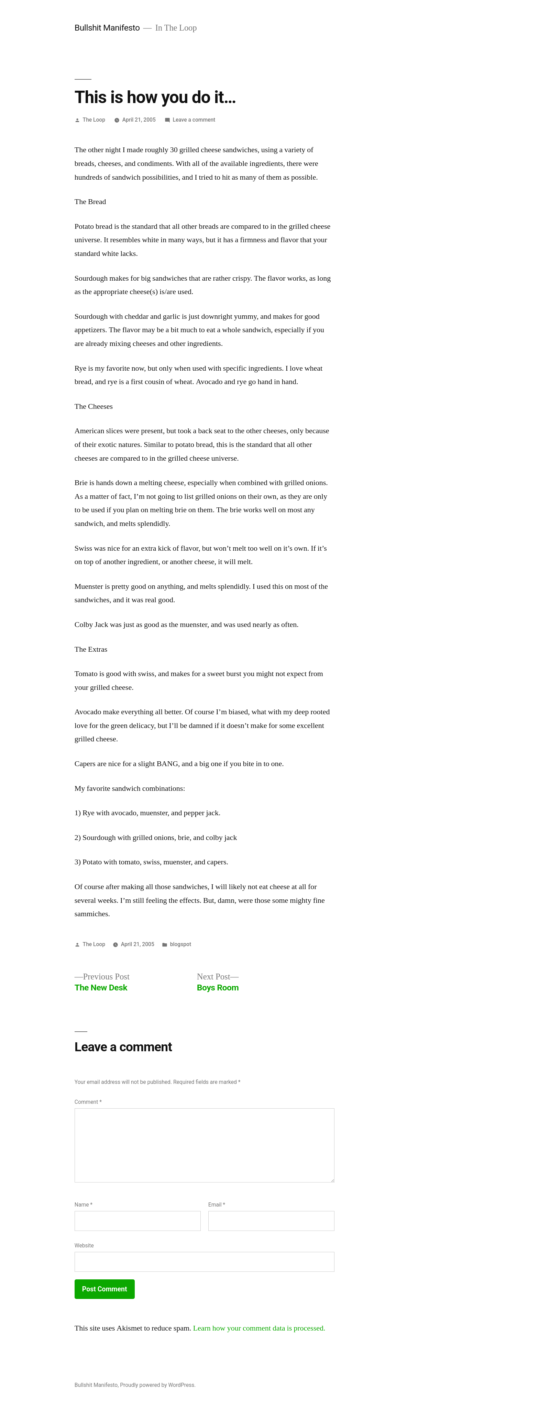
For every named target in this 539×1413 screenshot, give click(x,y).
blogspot (180, 944)
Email (216, 1204)
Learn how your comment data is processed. (259, 1328)
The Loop (94, 119)
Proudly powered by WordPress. (158, 1385)
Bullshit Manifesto (107, 28)
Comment (88, 1102)
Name (83, 1204)
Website (84, 1245)
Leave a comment (194, 119)
